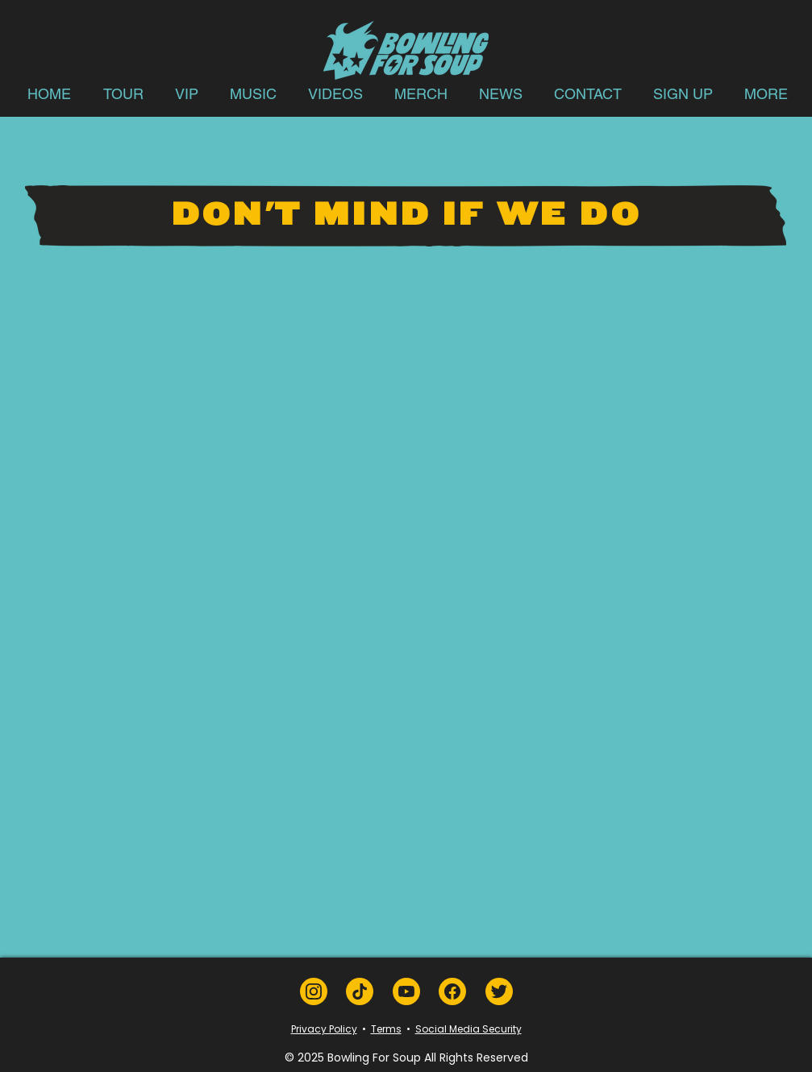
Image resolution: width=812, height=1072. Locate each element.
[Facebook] (452, 991)
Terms (386, 1029)
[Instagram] (313, 991)
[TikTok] (359, 991)
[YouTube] (406, 991)
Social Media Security (468, 1029)
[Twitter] (499, 991)
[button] (123, 94)
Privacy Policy (324, 1029)
